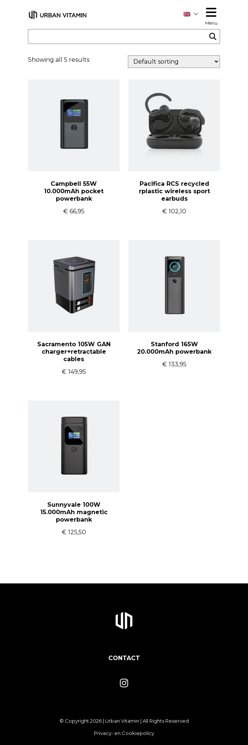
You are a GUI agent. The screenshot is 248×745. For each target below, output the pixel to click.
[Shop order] (174, 61)
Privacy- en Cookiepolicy (124, 733)
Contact (124, 658)
